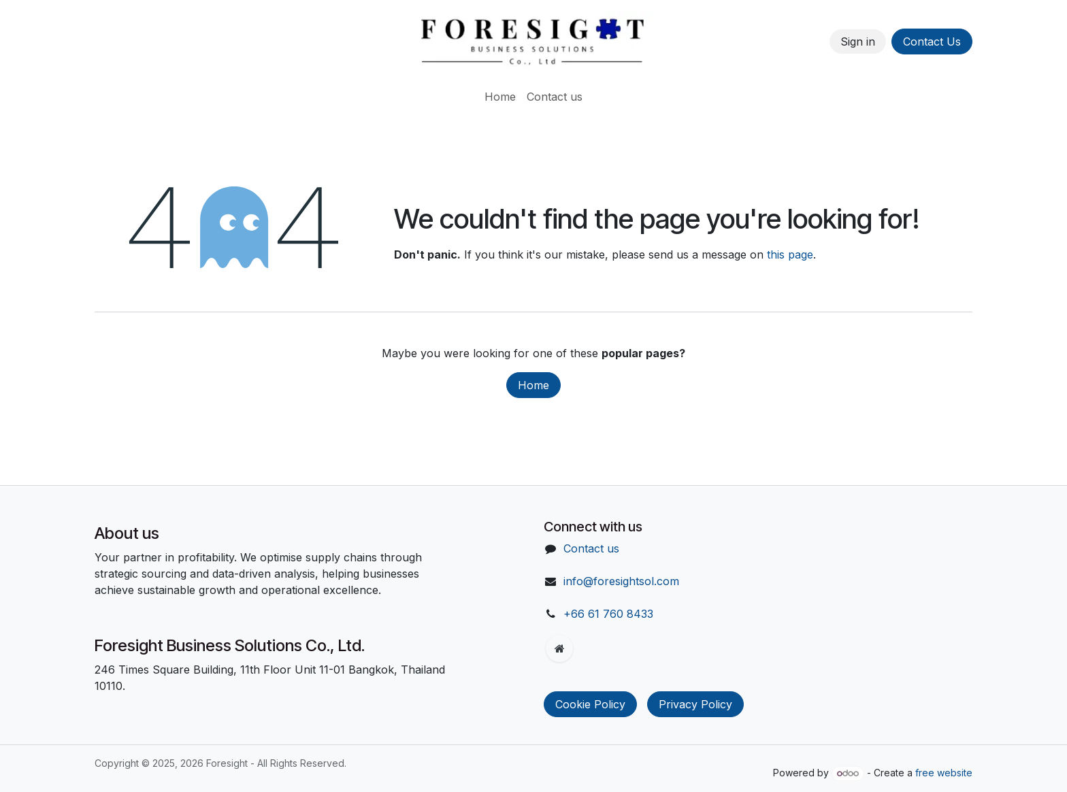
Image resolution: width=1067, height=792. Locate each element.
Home (533, 385)
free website (943, 772)
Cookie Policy (590, 704)
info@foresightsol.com (621, 581)
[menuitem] (500, 96)
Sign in (857, 41)
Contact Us (932, 41)
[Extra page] (559, 648)
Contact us (591, 548)
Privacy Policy (695, 704)
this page (790, 254)
